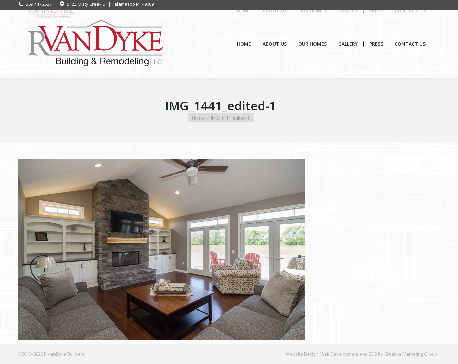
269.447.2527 (35, 4)
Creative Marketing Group (410, 354)
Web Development (339, 354)
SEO (373, 354)
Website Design (302, 354)
